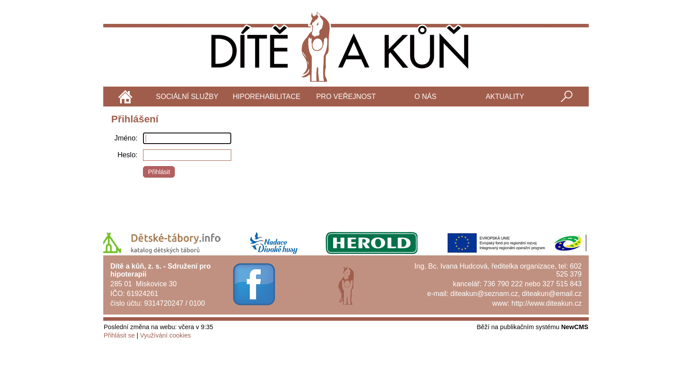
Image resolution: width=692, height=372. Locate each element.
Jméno (124, 138)
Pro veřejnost (346, 96)
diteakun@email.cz (552, 293)
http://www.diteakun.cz (546, 303)
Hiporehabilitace (267, 96)
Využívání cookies (165, 335)
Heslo (126, 155)
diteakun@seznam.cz (484, 293)
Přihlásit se (119, 335)
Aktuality (504, 96)
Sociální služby (187, 96)
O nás (425, 96)
